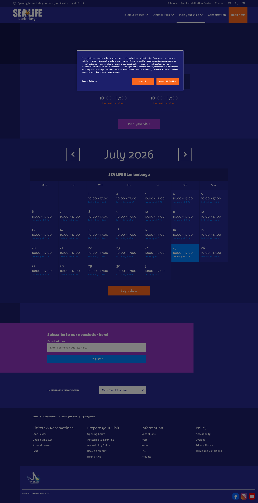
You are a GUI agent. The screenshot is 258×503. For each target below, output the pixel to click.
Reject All (143, 81)
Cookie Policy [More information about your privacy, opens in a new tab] (113, 72)
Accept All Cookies (167, 81)
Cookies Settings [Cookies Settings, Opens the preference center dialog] (89, 81)
